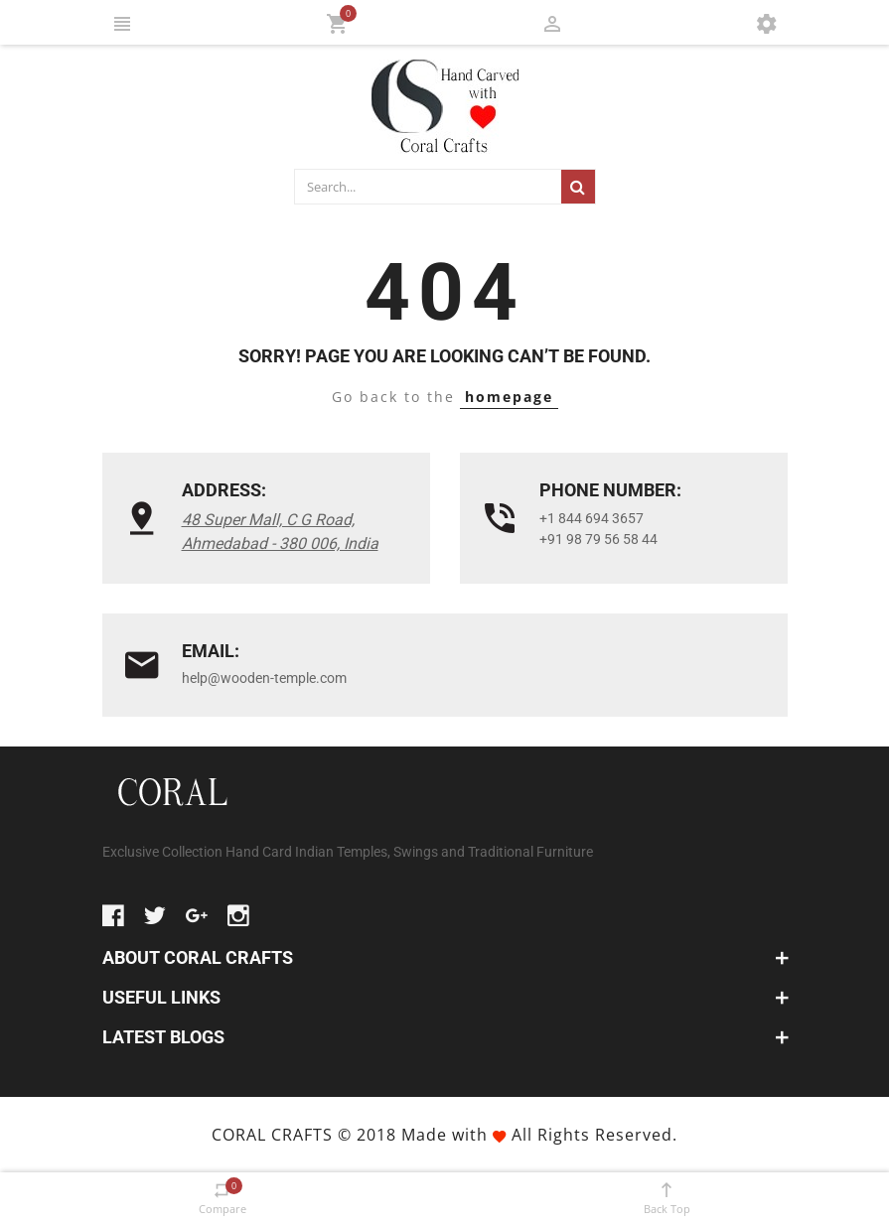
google (197, 915)
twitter (155, 915)
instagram (238, 915)
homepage (509, 396)
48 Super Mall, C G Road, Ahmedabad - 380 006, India (280, 531)
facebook (113, 915)
